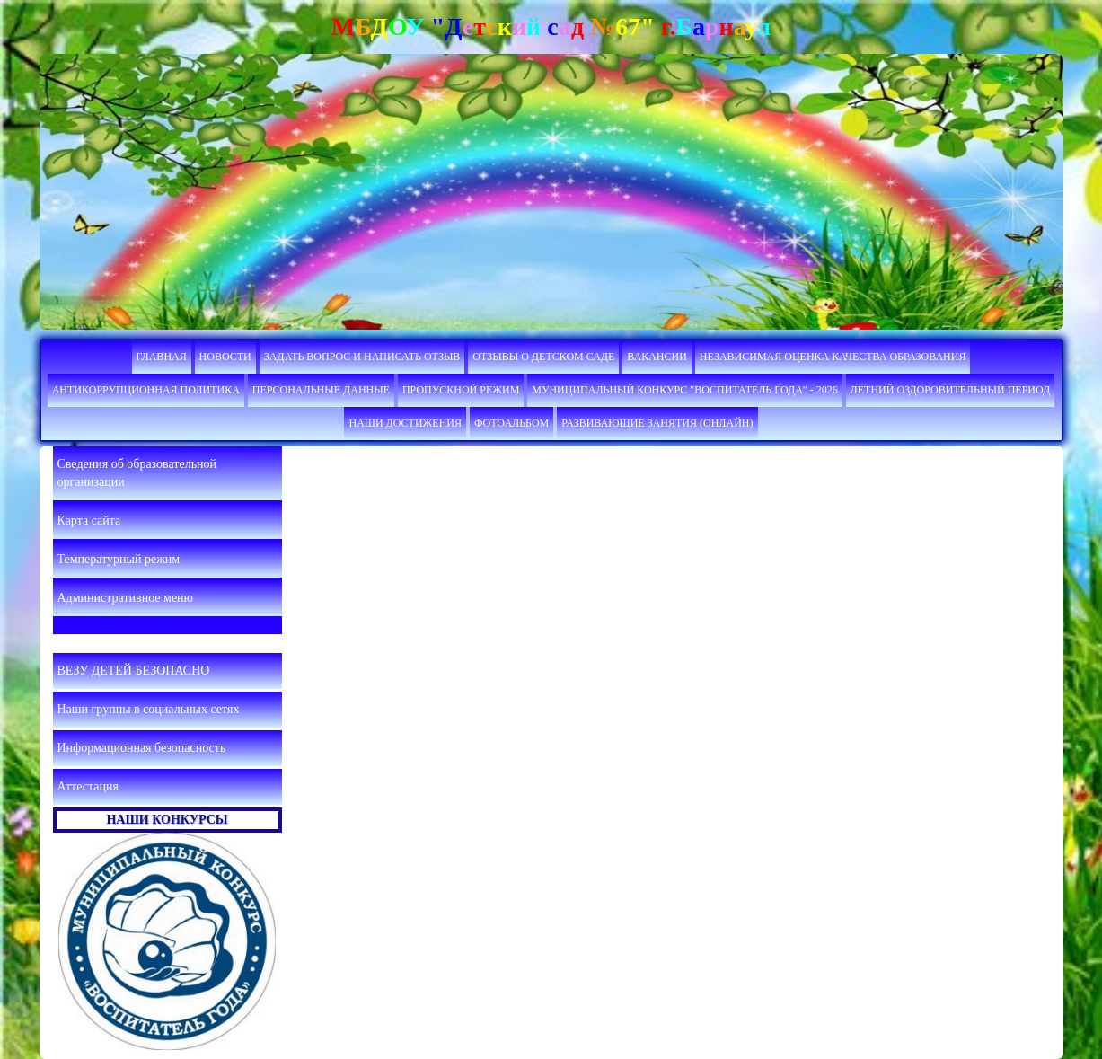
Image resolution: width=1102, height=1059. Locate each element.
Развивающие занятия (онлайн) (657, 423)
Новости (225, 356)
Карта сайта (89, 520)
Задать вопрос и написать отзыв (362, 356)
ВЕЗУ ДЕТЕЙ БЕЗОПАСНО (133, 670)
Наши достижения (405, 423)
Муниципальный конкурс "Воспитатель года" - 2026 (685, 390)
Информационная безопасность (141, 748)
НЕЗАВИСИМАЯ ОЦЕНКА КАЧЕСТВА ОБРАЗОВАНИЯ (833, 356)
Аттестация (88, 786)
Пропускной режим (460, 390)
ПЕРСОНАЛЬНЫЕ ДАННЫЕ (321, 390)
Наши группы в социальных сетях (148, 709)
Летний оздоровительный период (951, 390)
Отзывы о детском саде (543, 356)
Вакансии (657, 356)
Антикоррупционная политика (146, 390)
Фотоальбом (511, 423)
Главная (162, 356)
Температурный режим (119, 559)
